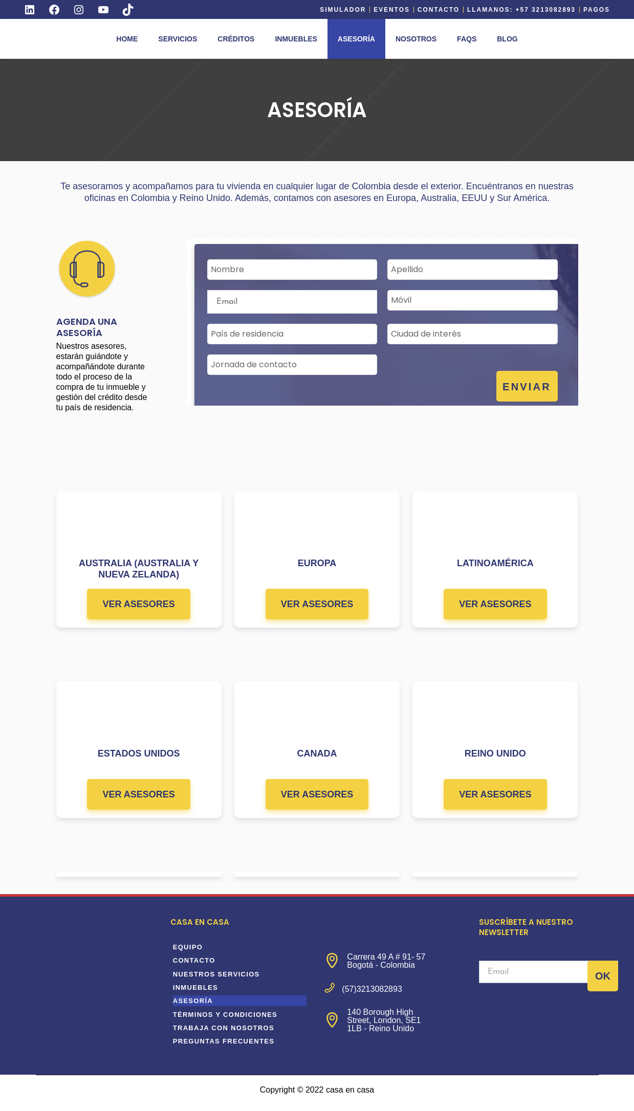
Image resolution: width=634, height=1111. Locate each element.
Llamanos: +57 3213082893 (521, 9)
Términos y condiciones (225, 1014)
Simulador (343, 9)
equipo (188, 947)
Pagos (596, 9)
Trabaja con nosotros (223, 1028)
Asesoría (193, 1001)
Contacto (439, 9)
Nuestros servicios (216, 974)
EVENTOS (392, 9)
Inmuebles (195, 987)
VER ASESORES (138, 604)
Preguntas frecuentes (223, 1041)
